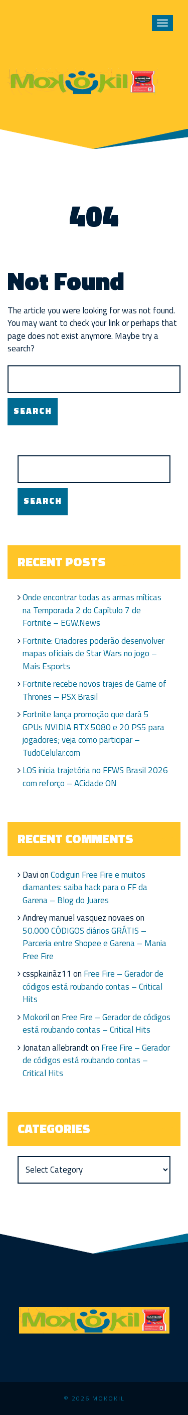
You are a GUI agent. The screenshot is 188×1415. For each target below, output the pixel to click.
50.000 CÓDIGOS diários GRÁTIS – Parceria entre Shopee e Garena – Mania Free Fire (94, 943)
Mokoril (36, 1017)
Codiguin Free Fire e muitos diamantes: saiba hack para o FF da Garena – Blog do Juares (85, 887)
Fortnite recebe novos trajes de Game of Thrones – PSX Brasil (94, 690)
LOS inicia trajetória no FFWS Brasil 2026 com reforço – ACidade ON (95, 777)
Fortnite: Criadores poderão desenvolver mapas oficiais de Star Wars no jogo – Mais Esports (93, 653)
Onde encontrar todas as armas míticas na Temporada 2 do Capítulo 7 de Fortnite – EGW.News (92, 610)
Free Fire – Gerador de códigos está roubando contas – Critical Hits (93, 986)
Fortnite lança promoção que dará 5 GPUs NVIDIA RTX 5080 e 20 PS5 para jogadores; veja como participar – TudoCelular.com (93, 733)
